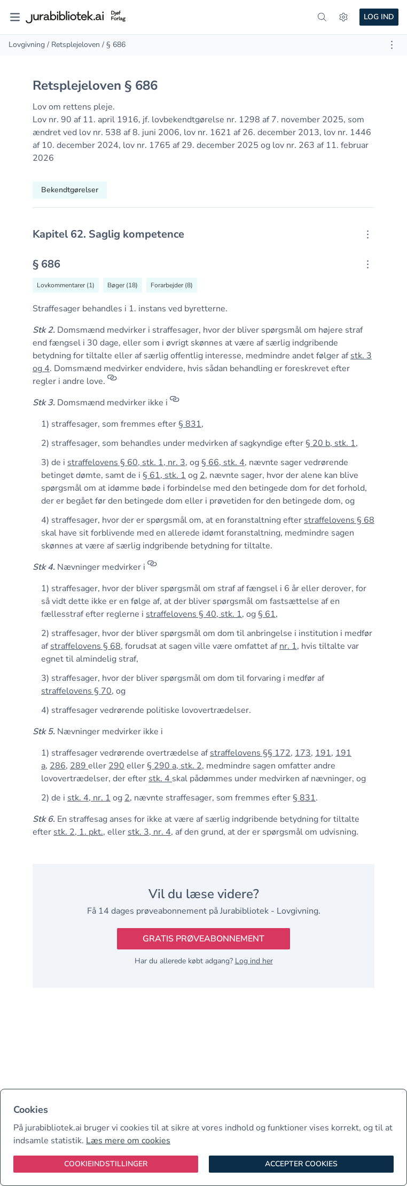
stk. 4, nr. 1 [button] (89, 798)
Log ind (379, 17)
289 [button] (79, 766)
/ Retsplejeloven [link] (73, 45)
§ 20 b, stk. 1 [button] (331, 443)
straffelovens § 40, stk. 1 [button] (194, 614)
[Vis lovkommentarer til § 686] (66, 285)
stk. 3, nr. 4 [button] (149, 832)
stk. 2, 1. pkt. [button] (78, 832)
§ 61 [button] (267, 614)
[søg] (322, 17)
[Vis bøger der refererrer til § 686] (122, 285)
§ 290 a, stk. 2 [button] (174, 766)
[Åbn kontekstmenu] (368, 234)
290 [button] (116, 766)
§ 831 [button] (189, 424)
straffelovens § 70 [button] (76, 691)
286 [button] (58, 766)
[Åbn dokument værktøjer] (392, 44)
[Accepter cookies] (301, 1164)
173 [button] (303, 753)
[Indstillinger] (343, 17)
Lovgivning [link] (27, 45)
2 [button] (202, 475)
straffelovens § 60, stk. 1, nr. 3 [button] (126, 462)
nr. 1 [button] (288, 646)
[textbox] (203, 234)
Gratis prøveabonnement (203, 939)
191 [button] (323, 753)
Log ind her (254, 961)
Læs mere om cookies (128, 1140)
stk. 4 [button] (160, 778)
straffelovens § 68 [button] (339, 520)
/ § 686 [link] (114, 45)
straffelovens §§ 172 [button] (250, 753)
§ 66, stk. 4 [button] (223, 462)
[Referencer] (112, 381)
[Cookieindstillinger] (105, 1164)
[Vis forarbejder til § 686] (171, 285)
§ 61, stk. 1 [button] (164, 475)
